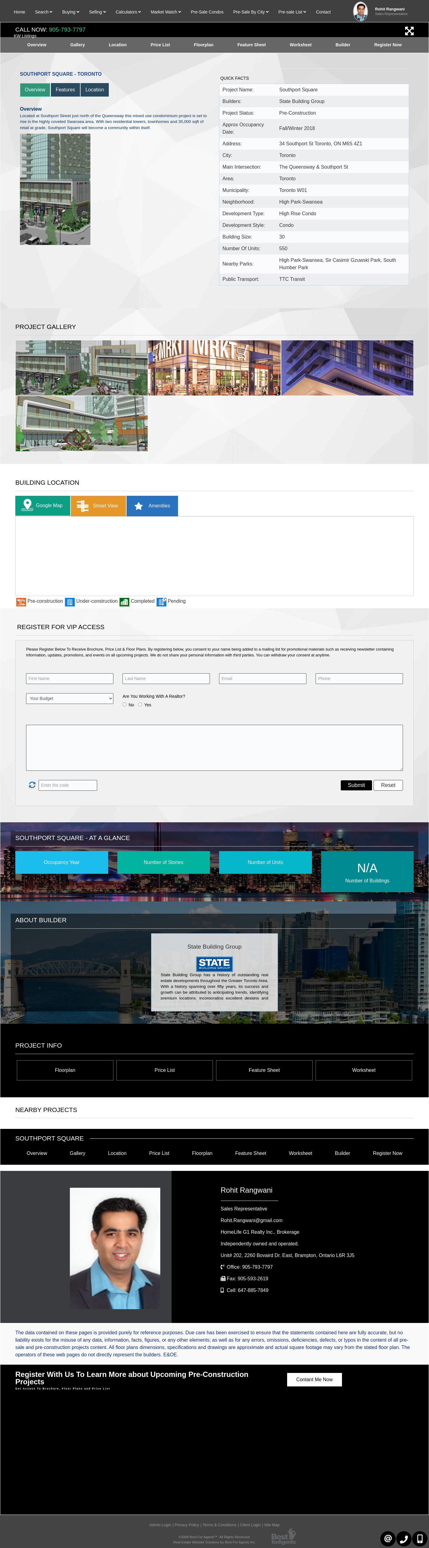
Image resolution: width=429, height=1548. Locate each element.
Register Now (387, 1153)
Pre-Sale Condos (207, 12)
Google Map (40, 506)
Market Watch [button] (166, 12)
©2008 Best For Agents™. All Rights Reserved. (214, 1537)
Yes (147, 704)
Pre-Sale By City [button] (251, 12)
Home (19, 12)
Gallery (77, 1153)
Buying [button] (70, 12)
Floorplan (65, 1070)
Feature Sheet (264, 1070)
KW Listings (25, 35)
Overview (35, 89)
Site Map (272, 1525)
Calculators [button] (128, 12)
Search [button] (43, 12)
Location (94, 89)
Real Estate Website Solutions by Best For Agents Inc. (214, 1542)
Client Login (250, 1525)
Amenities (150, 506)
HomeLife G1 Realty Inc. (260, 1232)
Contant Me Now (314, 1379)
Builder (342, 1153)
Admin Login (160, 1525)
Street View (96, 506)
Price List (165, 1070)
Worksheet (363, 1070)
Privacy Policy (187, 1525)
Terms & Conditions (220, 1525)
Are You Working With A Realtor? (154, 696)
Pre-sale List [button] (292, 12)
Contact (323, 12)
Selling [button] (97, 12)
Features (65, 89)
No (131, 704)
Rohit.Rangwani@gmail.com (252, 1220)
